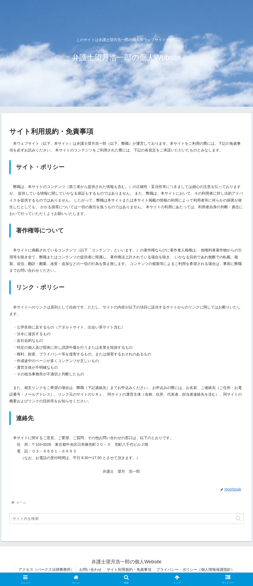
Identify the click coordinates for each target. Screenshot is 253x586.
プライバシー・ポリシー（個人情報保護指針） (196, 569)
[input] (126, 518)
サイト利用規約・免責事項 (129, 569)
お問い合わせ (90, 569)
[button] (238, 518)
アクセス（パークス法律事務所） (45, 569)
